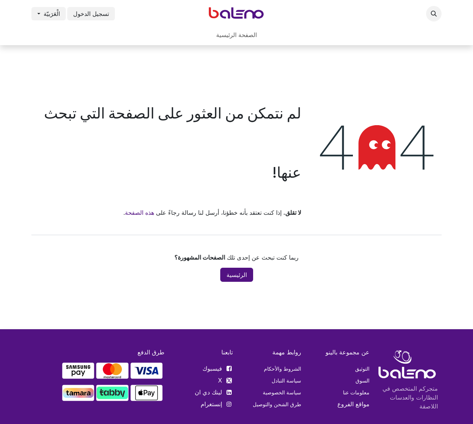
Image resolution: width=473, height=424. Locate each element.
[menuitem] (236, 34)
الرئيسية (237, 274)
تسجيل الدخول (91, 13)
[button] (434, 13)
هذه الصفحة (139, 212)
